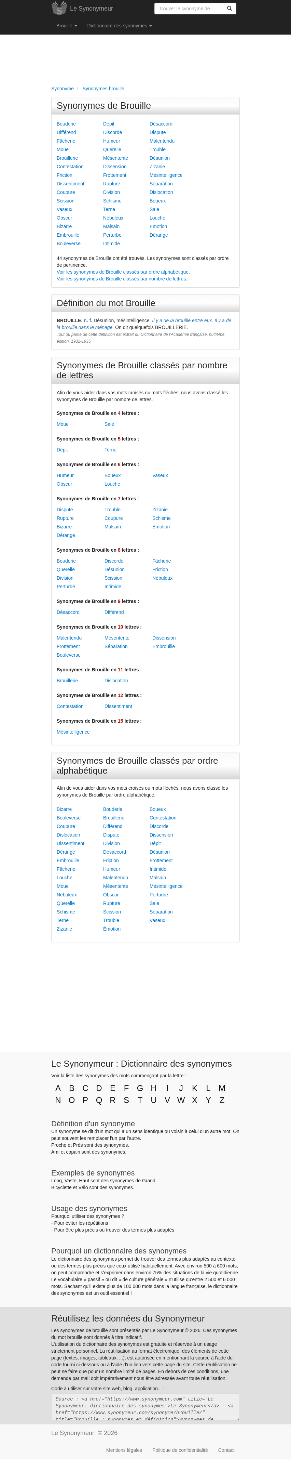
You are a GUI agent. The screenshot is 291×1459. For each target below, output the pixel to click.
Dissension (114, 166)
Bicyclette (61, 1187)
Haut (84, 1180)
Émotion (158, 226)
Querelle (112, 149)
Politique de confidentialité (180, 1450)
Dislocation (161, 192)
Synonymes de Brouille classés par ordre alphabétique (137, 765)
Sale (154, 209)
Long (56, 1180)
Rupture (111, 183)
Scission (65, 200)
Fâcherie (66, 141)
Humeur (111, 141)
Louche (157, 218)
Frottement (114, 175)
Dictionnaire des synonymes (119, 25)
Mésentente (115, 158)
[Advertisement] (145, 58)
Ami (55, 1152)
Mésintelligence (166, 175)
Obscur (64, 218)
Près (78, 1145)
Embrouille (68, 235)
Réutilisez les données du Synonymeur (128, 1318)
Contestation (70, 166)
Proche (58, 1145)
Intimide (111, 243)
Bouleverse (69, 243)
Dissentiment (70, 183)
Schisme (112, 200)
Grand (148, 1180)
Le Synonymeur (91, 8)
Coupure (66, 192)
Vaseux (64, 209)
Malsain (111, 226)
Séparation (161, 183)
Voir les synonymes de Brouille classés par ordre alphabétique (123, 272)
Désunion (160, 158)
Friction (64, 175)
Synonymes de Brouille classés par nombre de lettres (142, 370)
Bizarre (64, 226)
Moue (63, 149)
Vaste (71, 1180)
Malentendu (162, 141)
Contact (226, 1450)
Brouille (66, 25)
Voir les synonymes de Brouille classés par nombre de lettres (121, 278)
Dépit (108, 124)
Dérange (159, 235)
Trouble (158, 149)
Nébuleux (113, 218)
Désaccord (161, 124)
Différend (66, 132)
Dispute (158, 132)
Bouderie (66, 124)
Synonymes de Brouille (104, 106)
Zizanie (157, 166)
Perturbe (112, 235)
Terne (109, 209)
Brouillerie (67, 158)
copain (73, 1152)
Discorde (112, 132)
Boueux (158, 200)
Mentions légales (124, 1450)
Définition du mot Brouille (106, 303)
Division (111, 192)
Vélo (83, 1187)
